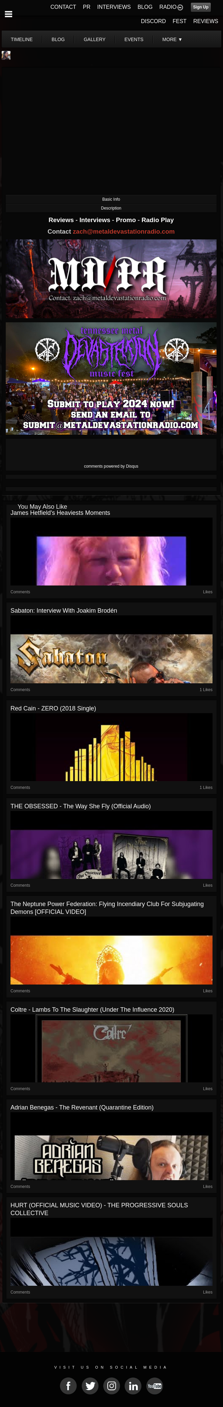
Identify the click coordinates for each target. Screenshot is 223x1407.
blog (58, 39)
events (134, 39)
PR (86, 7)
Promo (127, 219)
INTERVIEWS (114, 7)
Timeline (22, 39)
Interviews (96, 219)
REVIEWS (205, 21)
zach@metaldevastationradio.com (124, 231)
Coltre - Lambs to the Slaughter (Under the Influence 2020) (92, 1009)
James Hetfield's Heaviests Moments (60, 512)
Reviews (61, 219)
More (172, 39)
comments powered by (111, 466)
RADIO (168, 7)
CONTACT (63, 7)
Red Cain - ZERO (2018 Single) (53, 708)
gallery (94, 39)
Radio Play (157, 219)
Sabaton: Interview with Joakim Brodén (63, 610)
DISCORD (153, 21)
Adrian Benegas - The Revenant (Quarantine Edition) (82, 1107)
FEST (179, 21)
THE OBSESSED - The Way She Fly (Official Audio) (80, 806)
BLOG (145, 7)
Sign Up (200, 7)
